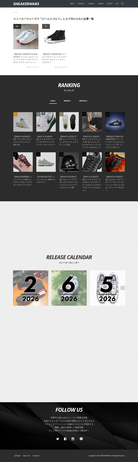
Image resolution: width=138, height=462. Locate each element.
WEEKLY (67, 101)
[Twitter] (57, 438)
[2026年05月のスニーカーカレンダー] (107, 288)
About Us (26, 456)
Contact (36, 456)
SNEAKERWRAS (105, 456)
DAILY (53, 101)
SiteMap (17, 456)
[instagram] (72, 438)
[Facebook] (65, 438)
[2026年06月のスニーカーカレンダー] (69, 288)
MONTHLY (83, 101)
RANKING (69, 85)
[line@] (80, 438)
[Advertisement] (69, 224)
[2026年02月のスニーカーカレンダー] (30, 288)
